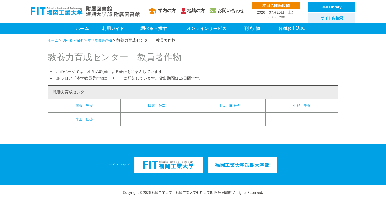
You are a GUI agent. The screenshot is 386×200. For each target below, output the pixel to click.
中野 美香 (302, 105)
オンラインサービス (206, 28)
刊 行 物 (252, 28)
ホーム (82, 28)
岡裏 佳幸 (157, 105)
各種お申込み (291, 28)
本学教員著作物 (106, 40)
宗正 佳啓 (84, 119)
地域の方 (196, 10)
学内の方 (167, 10)
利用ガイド (113, 28)
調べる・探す (153, 28)
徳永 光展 (84, 105)
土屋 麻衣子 (229, 105)
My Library (331, 7)
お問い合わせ (231, 10)
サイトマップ (119, 164)
